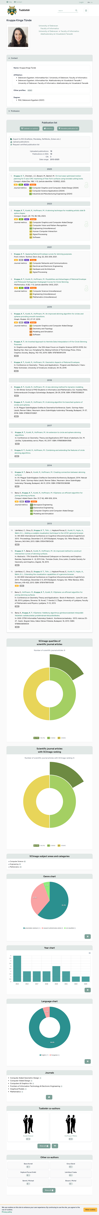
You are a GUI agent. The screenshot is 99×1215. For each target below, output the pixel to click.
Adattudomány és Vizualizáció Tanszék (57, 34)
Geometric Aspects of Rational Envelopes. (62, 362)
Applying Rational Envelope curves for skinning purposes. (48, 254)
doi (16, 184)
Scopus (33, 184)
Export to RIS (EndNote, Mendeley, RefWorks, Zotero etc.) (35, 139)
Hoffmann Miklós (71, 1136)
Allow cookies (90, 1210)
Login (81, 2)
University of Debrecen (48, 26)
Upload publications (19, 142)
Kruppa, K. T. (19, 176)
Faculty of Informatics (50, 28)
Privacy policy (7, 1212)
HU (92, 2)
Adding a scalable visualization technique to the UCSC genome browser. (54, 533)
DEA (20, 184)
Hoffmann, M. (39, 210)
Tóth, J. (48, 530)
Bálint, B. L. (19, 533)
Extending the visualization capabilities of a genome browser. (49, 574)
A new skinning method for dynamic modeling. (65, 387)
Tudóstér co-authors (29, 128)
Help (9, 2)
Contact (18, 2)
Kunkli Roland (28, 1136)
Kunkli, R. (29, 210)
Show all (44, 1146)
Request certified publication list (24, 144)
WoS (26, 184)
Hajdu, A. (79, 530)
